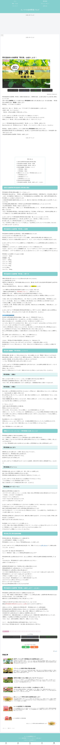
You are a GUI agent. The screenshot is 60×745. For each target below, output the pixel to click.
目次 (28, 159)
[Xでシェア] (16, 90)
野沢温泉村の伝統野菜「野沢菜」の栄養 (26, 163)
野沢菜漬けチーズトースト (24, 179)
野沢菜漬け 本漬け (23, 171)
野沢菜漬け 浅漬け (23, 169)
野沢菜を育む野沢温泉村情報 (24, 181)
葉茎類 (23, 632)
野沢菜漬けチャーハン (23, 177)
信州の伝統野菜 (18, 632)
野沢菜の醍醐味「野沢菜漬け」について (26, 167)
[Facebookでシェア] (25, 90)
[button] (43, 90)
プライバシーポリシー (31, 739)
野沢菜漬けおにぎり (23, 175)
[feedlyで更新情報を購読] (28, 648)
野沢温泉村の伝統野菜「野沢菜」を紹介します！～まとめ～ (30, 182)
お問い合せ (39, 739)
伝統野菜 (12, 632)
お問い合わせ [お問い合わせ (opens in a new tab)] (44, 546)
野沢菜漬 (38, 632)
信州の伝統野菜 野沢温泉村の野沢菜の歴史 (27, 161)
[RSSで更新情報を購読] (31, 648)
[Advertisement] (30, 24)
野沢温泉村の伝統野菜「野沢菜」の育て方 (27, 165)
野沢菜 (33, 632)
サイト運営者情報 (22, 739)
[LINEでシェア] (34, 90)
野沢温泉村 (28, 632)
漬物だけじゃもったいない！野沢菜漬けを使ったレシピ (29, 173)
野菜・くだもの (6, 632)
